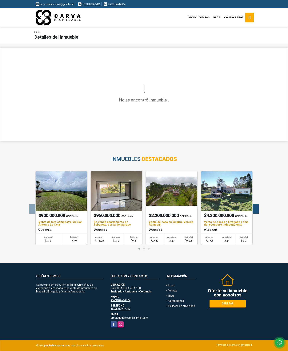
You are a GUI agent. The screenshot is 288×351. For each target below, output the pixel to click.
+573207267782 (91, 4)
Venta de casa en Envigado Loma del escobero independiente (226, 223)
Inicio (191, 17)
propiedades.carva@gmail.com (129, 317)
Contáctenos (233, 17)
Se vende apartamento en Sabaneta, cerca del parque (112, 223)
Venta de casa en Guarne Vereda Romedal (171, 223)
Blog (216, 17)
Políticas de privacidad (181, 305)
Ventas (204, 17)
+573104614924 (116, 4)
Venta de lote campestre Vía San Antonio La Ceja (60, 223)
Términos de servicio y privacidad (234, 345)
